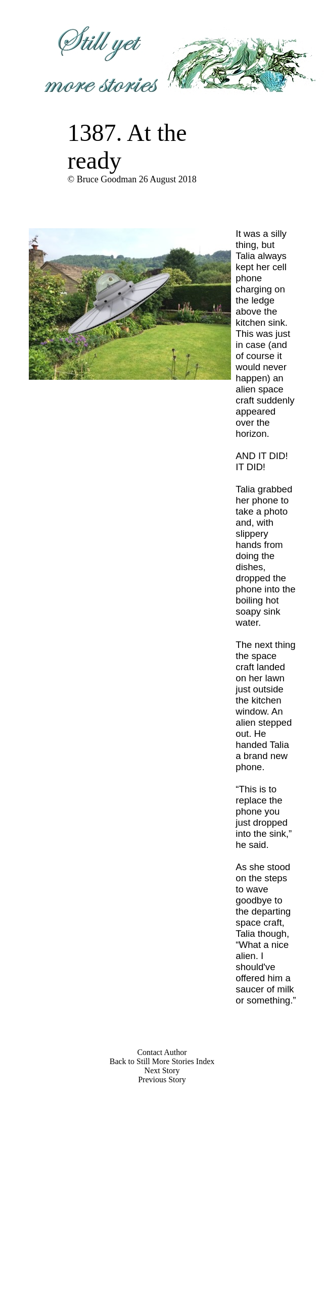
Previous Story (162, 1079)
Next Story (162, 1070)
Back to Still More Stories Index (162, 1061)
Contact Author (162, 1052)
